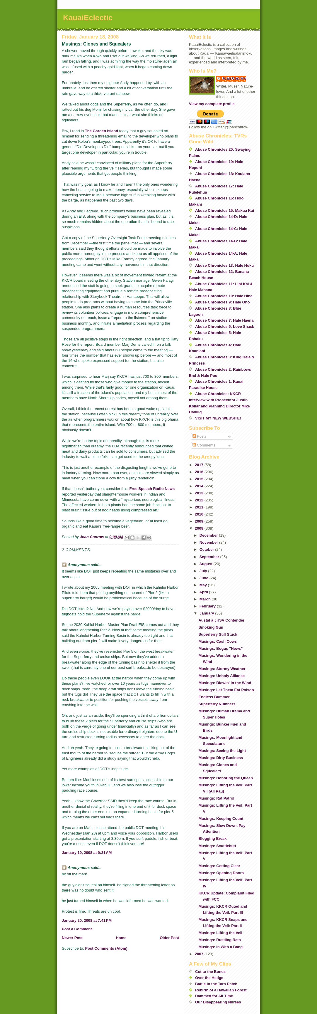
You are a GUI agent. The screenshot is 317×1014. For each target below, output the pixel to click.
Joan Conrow (234, 78)
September (210, 557)
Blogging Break (212, 838)
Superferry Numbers (216, 704)
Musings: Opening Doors (221, 873)
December (209, 535)
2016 (199, 472)
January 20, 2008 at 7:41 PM (87, 920)
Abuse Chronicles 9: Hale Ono (222, 302)
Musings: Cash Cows (217, 641)
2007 (199, 954)
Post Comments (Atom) (106, 948)
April (204, 592)
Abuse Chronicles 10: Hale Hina (224, 296)
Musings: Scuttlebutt (217, 846)
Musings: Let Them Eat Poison (226, 690)
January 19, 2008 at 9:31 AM (87, 852)
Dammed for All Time (214, 996)
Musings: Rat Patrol (216, 798)
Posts (199, 436)
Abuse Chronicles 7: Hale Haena (224, 320)
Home (121, 938)
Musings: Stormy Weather (221, 669)
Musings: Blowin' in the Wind (224, 683)
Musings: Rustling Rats (219, 940)
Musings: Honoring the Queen (225, 778)
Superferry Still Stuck (217, 634)
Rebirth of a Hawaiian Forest (221, 990)
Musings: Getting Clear (219, 866)
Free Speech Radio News (152, 488)
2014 (199, 486)
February (208, 606)
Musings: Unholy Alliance (221, 676)
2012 (199, 500)
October (207, 549)
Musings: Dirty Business (220, 758)
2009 (199, 521)
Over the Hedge (209, 978)
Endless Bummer (213, 697)
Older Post (169, 938)
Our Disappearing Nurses (218, 1002)
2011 (199, 507)
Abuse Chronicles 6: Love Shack (224, 326)
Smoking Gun (210, 627)
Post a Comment (77, 929)
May (204, 585)
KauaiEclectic (88, 17)
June (204, 578)
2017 (199, 465)
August (206, 564)
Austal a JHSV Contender (221, 620)
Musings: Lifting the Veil (220, 933)
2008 (199, 528)
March (206, 599)
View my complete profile (212, 104)
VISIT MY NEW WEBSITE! (218, 418)
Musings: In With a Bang (220, 947)
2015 (199, 479)
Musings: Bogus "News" (220, 648)
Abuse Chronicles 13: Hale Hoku (224, 265)
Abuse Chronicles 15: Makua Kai (224, 210)
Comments (203, 445)
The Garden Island (101, 131)
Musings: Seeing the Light (222, 750)
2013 (199, 493)
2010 (199, 514)
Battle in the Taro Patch (216, 984)
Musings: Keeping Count (220, 818)
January (207, 613)
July (204, 571)
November (209, 542)
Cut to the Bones (210, 971)
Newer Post (72, 938)
